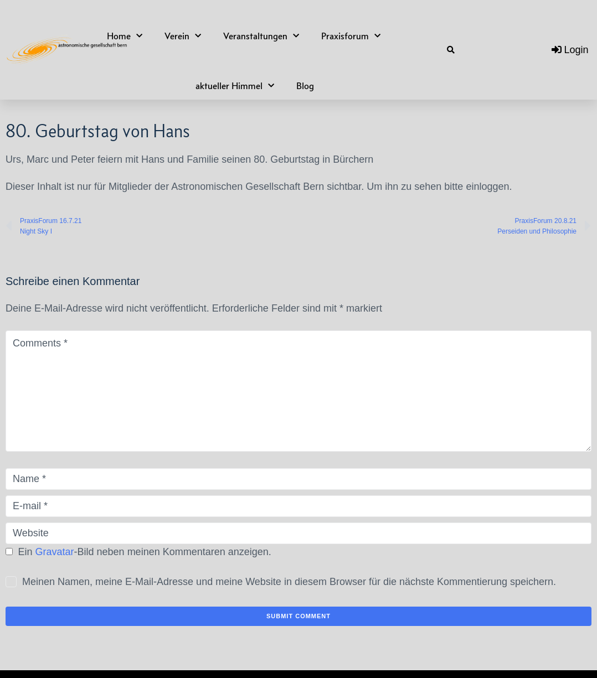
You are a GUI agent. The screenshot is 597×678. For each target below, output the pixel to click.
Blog (305, 86)
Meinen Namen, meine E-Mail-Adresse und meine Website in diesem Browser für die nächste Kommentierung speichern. (289, 581)
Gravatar (54, 551)
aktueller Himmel (234, 86)
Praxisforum (350, 36)
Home (124, 36)
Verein (182, 36)
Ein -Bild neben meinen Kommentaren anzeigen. (144, 551)
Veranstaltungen (261, 36)
